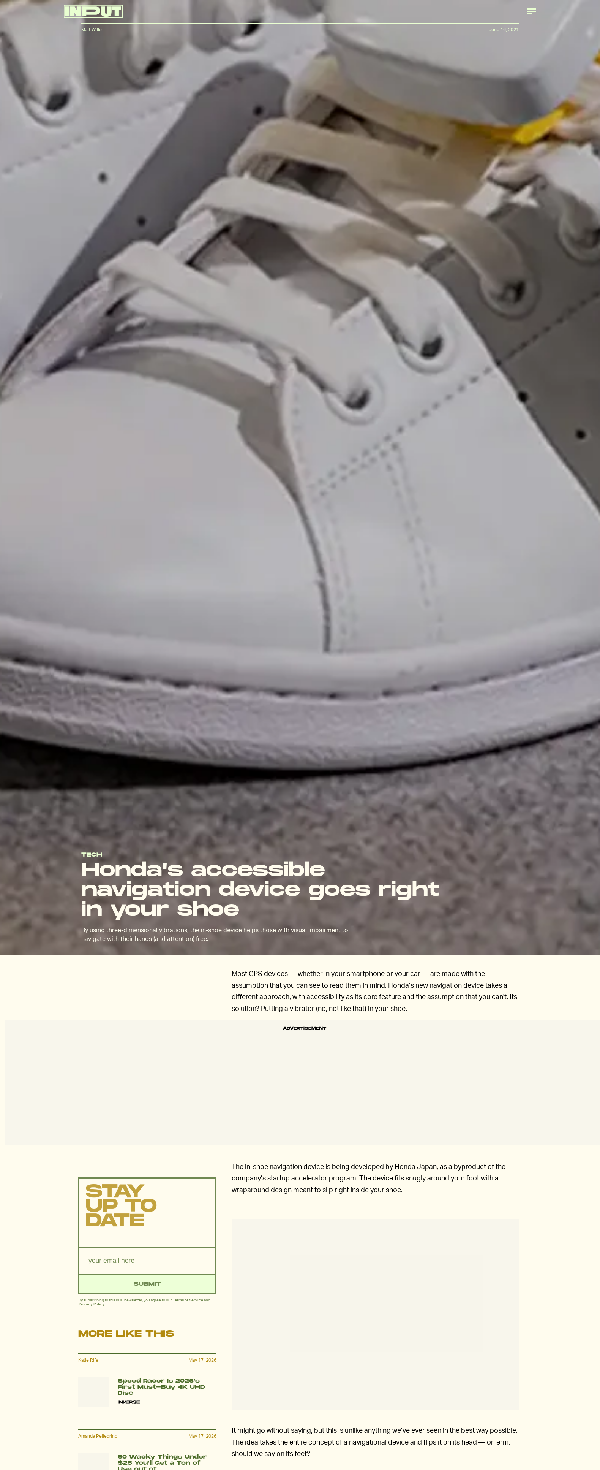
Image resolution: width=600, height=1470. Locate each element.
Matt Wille (91, 29)
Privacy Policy (92, 1305)
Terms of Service (188, 1301)
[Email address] (147, 1262)
